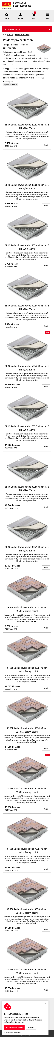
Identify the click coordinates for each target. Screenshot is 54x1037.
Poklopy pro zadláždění (22, 35)
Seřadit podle (8, 82)
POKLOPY (10, 35)
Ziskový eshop (27, 1035)
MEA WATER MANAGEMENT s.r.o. (33, 1031)
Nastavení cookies (8, 1013)
